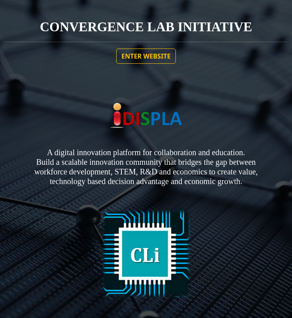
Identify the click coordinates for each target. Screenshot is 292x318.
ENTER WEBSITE (146, 56)
